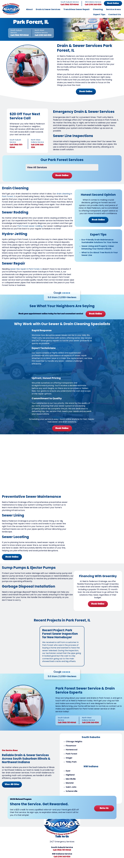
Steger (69, 758)
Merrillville (71, 779)
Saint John (71, 787)
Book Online (113, 3)
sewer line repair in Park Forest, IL (26, 269)
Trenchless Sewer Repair (76, 10)
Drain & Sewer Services (48, 10)
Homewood (71, 750)
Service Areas (113, 10)
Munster (70, 783)
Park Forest (71, 754)
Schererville (71, 791)
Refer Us (104, 808)
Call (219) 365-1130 (93, 5)
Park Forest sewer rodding (29, 226)
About (29, 10)
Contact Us (114, 15)
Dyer (68, 771)
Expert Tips (99, 15)
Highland (70, 775)
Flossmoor (71, 746)
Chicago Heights (74, 742)
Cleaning (98, 10)
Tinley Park (71, 762)
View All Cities (12, 784)
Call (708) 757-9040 (70, 5)
